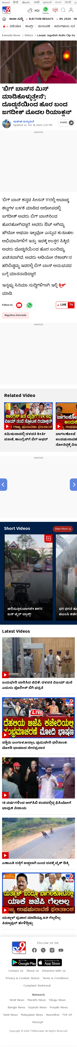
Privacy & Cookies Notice (22, 978)
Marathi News (36, 1000)
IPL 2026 (65, 19)
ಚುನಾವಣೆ (44, 26)
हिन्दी (16, 2)
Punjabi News (59, 1007)
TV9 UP (67, 1015)
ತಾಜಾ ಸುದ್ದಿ (16, 19)
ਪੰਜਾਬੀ (68, 2)
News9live (52, 1015)
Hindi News (16, 1000)
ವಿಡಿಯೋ (15, 26)
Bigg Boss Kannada (15, 315)
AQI (37, 11)
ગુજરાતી (47, 2)
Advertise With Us (54, 971)
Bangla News (16, 1007)
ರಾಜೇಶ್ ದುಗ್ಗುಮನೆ (23, 122)
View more (63, 529)
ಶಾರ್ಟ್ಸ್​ (29, 26)
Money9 (37, 1022)
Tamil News (10, 1015)
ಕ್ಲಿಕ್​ (62, 285)
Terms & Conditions (56, 978)
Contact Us (15, 971)
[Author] (6, 123)
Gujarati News (37, 1007)
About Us (32, 971)
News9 (6, 2)
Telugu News (57, 1000)
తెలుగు (26, 2)
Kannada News (11, 35)
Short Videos (17, 529)
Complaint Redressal (37, 986)
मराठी (36, 2)
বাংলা (58, 2)
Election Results (41, 19)
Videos (28, 35)
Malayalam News (32, 1015)
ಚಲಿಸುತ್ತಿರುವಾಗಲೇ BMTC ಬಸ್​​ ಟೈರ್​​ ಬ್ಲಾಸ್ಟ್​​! (25, 612)
